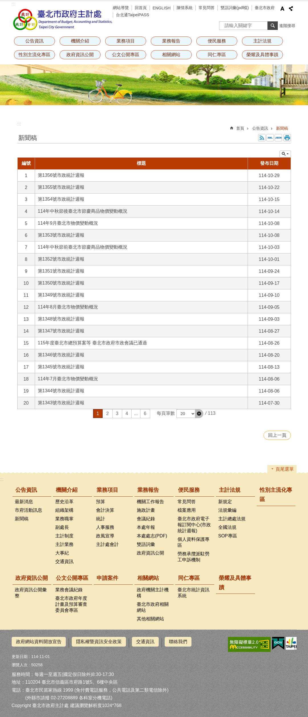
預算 (100, 501)
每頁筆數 (166, 413)
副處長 (62, 527)
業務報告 (171, 40)
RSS (262, 137)
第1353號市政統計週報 (61, 235)
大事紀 (62, 553)
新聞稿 (282, 128)
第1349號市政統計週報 (61, 295)
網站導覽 (121, 7)
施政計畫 (146, 510)
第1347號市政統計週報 (61, 330)
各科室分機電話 (95, 695)
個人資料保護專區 (193, 542)
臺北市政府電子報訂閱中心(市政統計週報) (194, 524)
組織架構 (64, 510)
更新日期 (20, 654)
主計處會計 (107, 544)
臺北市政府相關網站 (153, 607)
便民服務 (217, 40)
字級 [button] (282, 8)
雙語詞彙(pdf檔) (235, 7)
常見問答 (207, 7)
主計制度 (64, 535)
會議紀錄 (146, 518)
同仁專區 (217, 54)
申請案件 (107, 578)
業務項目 (126, 40)
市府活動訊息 (28, 510)
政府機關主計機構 (153, 592)
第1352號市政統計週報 (61, 259)
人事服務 (105, 527)
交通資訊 (64, 561)
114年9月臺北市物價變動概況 (68, 223)
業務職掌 (64, 518)
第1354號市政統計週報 (61, 199)
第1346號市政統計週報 (61, 354)
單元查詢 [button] (285, 154)
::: (13, 3)
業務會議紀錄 (69, 589)
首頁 (240, 128)
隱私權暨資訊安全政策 (99, 641)
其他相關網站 (150, 618)
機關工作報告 (150, 501)
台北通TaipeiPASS (132, 15)
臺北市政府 (265, 7)
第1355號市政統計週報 (61, 187)
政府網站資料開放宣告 (39, 641)
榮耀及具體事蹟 (262, 54)
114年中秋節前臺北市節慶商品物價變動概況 (83, 247)
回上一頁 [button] (277, 435)
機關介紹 (80, 40)
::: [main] (19, 123)
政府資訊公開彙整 (31, 592)
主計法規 (262, 40)
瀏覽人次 (20, 662)
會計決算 (105, 510)
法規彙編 (227, 510)
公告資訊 (34, 40)
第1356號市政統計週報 (61, 175)
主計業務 (64, 544)
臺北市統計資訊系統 (193, 592)
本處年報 (146, 527)
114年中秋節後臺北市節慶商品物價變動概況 (83, 211)
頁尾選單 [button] (285, 469)
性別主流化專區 (34, 54)
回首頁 (141, 7)
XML (270, 137)
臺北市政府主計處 (63, 19)
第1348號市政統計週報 (61, 318)
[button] (199, 413)
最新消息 (24, 501)
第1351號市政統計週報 (61, 271)
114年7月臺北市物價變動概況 (68, 378)
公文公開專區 (125, 54)
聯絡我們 (178, 641)
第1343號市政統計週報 (61, 402)
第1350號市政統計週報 (61, 283)
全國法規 (227, 527)
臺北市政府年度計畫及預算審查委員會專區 (71, 604)
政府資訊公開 (80, 54)
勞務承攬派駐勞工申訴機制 (193, 556)
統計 (100, 518)
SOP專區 (227, 535)
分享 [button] (291, 8)
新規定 (225, 501)
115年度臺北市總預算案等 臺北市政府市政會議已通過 (92, 342)
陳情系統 (185, 7)
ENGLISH (162, 8)
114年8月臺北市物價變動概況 (68, 306)
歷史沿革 (64, 501)
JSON (278, 137)
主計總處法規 (232, 518)
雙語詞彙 (146, 544)
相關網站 (171, 54)
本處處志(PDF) (152, 535)
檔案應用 (187, 510)
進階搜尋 (287, 25)
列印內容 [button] (287, 137)
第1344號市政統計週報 (61, 390)
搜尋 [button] (273, 25)
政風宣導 (105, 535)
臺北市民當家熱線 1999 (49, 687)
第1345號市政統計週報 (61, 366)
